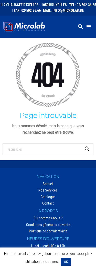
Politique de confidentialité (48, 231)
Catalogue (48, 197)
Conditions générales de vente (48, 225)
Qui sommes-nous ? (48, 218)
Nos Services (48, 190)
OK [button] (66, 262)
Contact (48, 203)
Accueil (48, 184)
